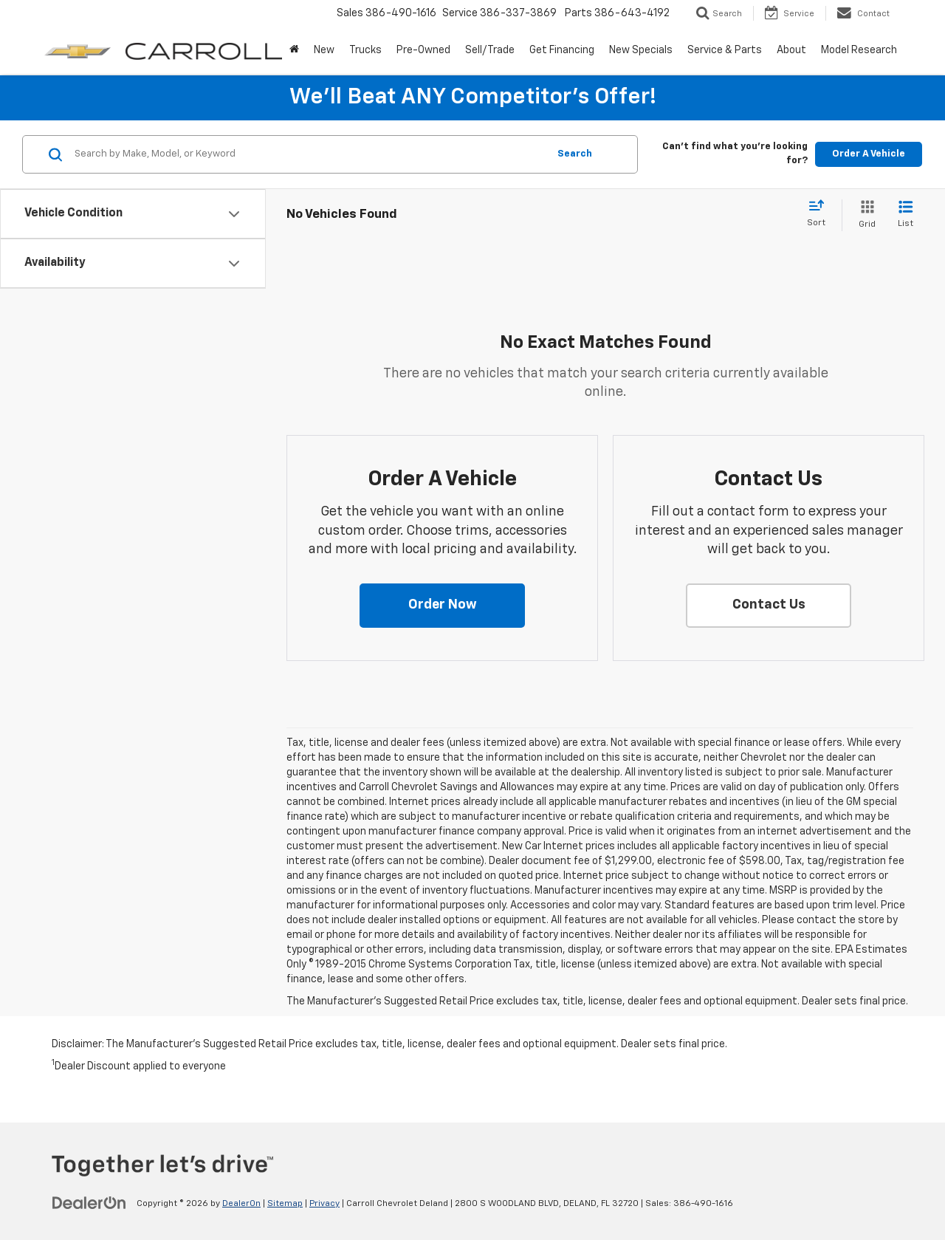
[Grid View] (864, 215)
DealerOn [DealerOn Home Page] (241, 1203)
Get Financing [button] (561, 50)
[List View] (905, 215)
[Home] (294, 50)
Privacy (324, 1203)
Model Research (859, 50)
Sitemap (285, 1203)
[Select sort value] (821, 214)
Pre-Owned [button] (423, 50)
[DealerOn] (89, 1203)
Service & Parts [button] (724, 50)
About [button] (791, 50)
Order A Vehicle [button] (868, 154)
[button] (442, 605)
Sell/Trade (490, 50)
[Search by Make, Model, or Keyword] (309, 154)
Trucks (365, 50)
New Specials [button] (641, 50)
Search (574, 154)
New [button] (324, 50)
